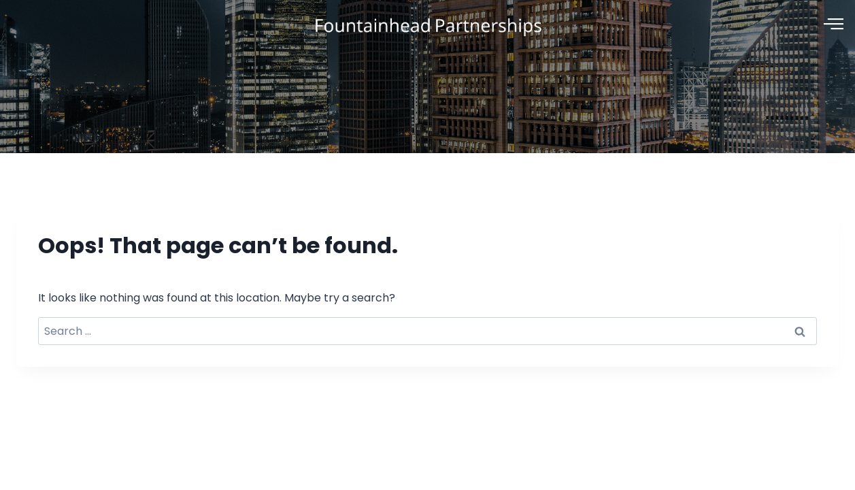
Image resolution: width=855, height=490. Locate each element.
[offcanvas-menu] (833, 24)
